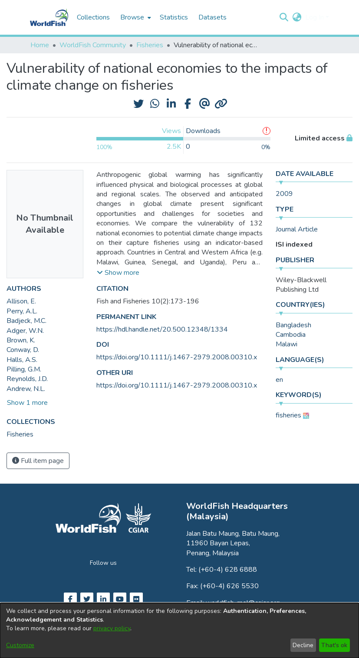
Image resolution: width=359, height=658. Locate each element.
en (279, 379)
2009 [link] (284, 194)
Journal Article (297, 229)
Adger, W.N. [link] (25, 331)
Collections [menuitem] (93, 17)
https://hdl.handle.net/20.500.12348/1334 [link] (162, 329)
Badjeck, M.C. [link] (26, 321)
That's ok (334, 645)
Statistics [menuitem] (174, 17)
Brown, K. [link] (21, 340)
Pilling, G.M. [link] (24, 369)
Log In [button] (315, 17)
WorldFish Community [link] (92, 45)
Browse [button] (132, 17)
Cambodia (291, 334)
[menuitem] (135, 17)
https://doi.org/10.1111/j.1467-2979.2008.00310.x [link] (176, 357)
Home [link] (39, 45)
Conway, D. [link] (23, 350)
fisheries (288, 415)
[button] (284, 17)
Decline (303, 645)
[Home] (49, 17)
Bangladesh (293, 325)
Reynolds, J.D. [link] (27, 379)
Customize (20, 645)
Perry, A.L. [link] (22, 311)
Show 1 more (27, 402)
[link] (20, 434)
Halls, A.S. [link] (22, 360)
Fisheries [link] (149, 45)
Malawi (286, 344)
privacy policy (111, 628)
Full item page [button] (38, 461)
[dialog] (179, 630)
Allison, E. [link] (21, 301)
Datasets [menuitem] (212, 17)
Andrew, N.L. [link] (26, 389)
